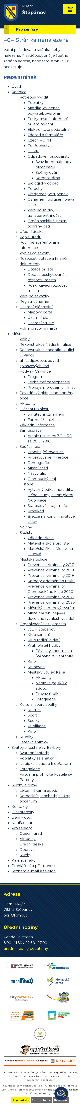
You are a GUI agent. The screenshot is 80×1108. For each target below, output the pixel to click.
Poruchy (35, 188)
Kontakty (20, 806)
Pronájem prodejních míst (51, 387)
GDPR (33, 151)
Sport (32, 715)
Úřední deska (32, 231)
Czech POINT (40, 140)
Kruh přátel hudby (44, 645)
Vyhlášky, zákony (35, 253)
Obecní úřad (31, 833)
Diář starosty (23, 812)
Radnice (19, 92)
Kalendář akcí (24, 860)
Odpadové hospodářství (49, 156)
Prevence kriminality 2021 (51, 597)
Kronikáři (36, 511)
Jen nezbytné (41, 1100)
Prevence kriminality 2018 (51, 570)
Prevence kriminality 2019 (51, 575)
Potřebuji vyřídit (34, 97)
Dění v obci (22, 817)
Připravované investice (48, 457)
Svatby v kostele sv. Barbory (36, 747)
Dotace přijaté (40, 269)
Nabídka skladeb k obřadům (45, 763)
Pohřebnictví (39, 146)
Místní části (38, 468)
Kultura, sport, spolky (38, 704)
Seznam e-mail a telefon (34, 871)
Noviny (26, 527)
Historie (26, 484)
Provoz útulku (48, 694)
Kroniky (26, 737)
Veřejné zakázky (34, 296)
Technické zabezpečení (49, 382)
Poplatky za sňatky (37, 758)
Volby (25, 339)
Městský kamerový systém (51, 608)
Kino (32, 661)
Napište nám (23, 823)
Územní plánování (36, 307)
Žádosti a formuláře (45, 135)
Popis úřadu (30, 237)
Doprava (27, 849)
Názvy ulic (37, 473)
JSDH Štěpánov (41, 629)
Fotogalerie (46, 699)
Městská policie (33, 559)
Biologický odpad (43, 183)
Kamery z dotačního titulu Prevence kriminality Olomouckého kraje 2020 (51, 586)
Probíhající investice (46, 452)
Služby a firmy (24, 785)
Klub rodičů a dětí (44, 640)
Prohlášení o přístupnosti (34, 866)
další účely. (49, 1079)
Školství (26, 532)
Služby (25, 855)
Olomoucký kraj (42, 479)
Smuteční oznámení (46, 414)
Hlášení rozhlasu (34, 409)
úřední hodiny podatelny (26, 948)
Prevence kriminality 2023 (51, 602)
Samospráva (31, 430)
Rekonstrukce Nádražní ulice (45, 344)
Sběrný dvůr (46, 172)
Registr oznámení (36, 301)
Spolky (34, 720)
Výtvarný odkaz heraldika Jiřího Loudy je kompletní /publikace (50, 495)
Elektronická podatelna (49, 129)
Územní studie (41, 323)
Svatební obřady (34, 753)
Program (35, 377)
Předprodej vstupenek (48, 194)
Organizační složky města (43, 624)
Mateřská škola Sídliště (48, 543)
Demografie (38, 463)
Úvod (16, 86)
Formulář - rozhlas (44, 420)
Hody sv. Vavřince (35, 371)
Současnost (30, 446)
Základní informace (37, 425)
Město (17, 334)
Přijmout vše (21, 1100)
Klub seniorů (39, 635)
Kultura (34, 710)
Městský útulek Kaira (46, 672)
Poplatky (36, 103)
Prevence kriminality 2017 (51, 565)
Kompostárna (48, 178)
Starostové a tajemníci (48, 506)
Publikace (37, 726)
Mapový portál (40, 312)
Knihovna (36, 667)
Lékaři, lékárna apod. (38, 790)
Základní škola (41, 538)
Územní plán (39, 317)
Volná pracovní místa (38, 328)
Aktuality (28, 403)
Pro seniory (22, 828)
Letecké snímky (34, 742)
